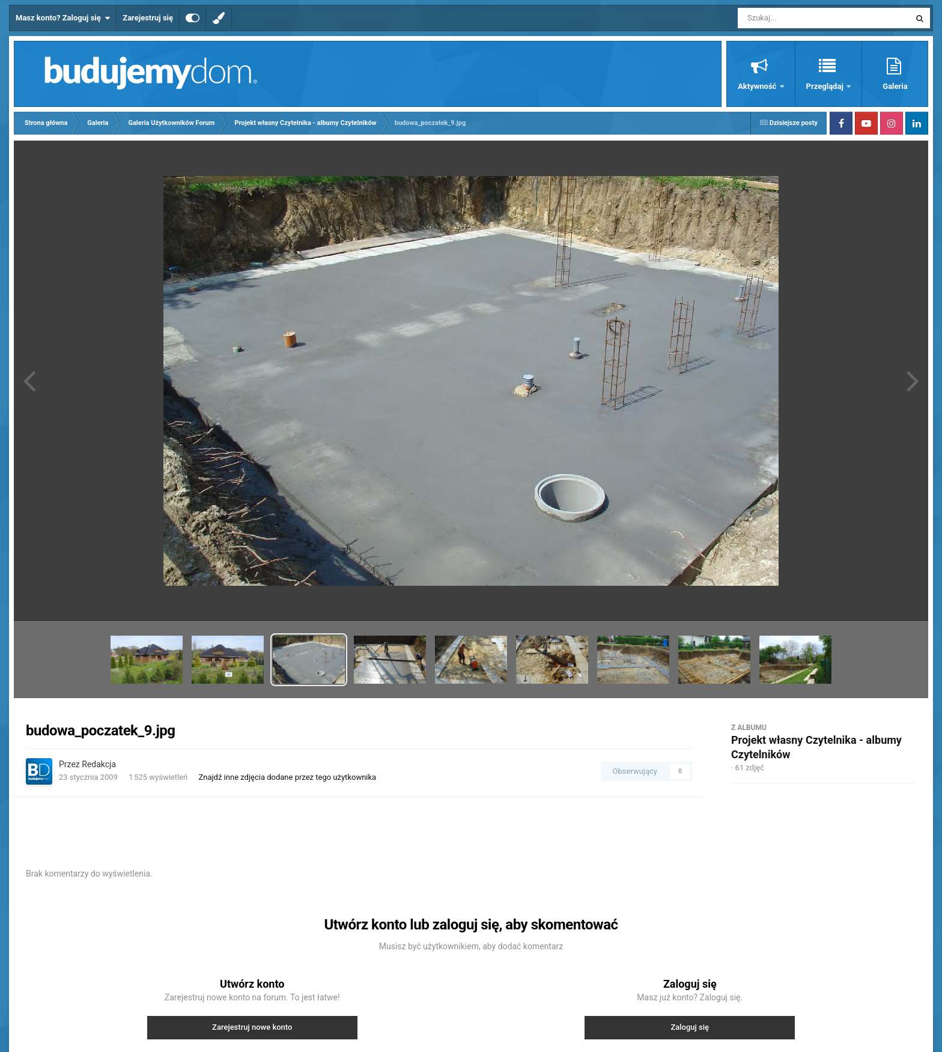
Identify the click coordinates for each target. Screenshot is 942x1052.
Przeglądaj (825, 86)
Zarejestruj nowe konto (252, 1027)
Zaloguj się (689, 1027)
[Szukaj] (796, 18)
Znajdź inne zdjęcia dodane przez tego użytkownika (287, 777)
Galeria (895, 86)
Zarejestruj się (148, 17)
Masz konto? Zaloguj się (63, 18)
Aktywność (758, 86)
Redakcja (99, 764)
